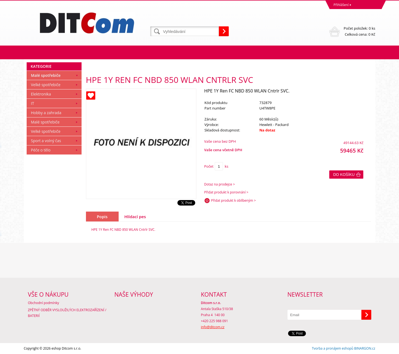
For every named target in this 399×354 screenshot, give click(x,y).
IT (32, 103)
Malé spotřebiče (46, 75)
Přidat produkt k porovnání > (226, 192)
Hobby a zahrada (46, 112)
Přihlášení (341, 4)
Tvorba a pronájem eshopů (332, 348)
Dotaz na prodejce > (219, 184)
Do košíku (344, 174)
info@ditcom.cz (213, 327)
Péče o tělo (41, 150)
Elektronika (41, 94)
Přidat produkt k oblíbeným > (233, 200)
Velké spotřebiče (46, 84)
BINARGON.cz (364, 348)
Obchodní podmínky (43, 302)
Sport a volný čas (46, 140)
